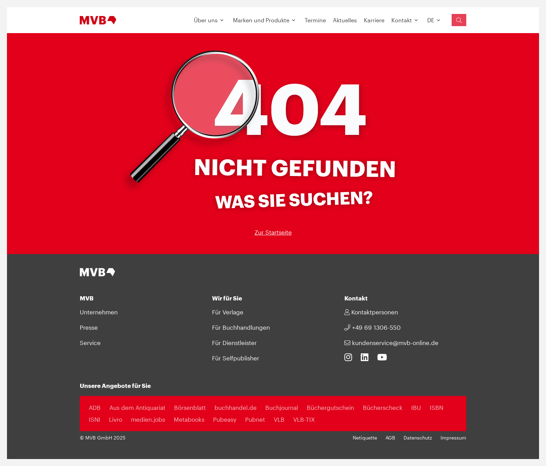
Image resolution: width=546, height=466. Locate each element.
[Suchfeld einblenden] (459, 20)
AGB (390, 438)
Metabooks (189, 419)
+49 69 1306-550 (372, 327)
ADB (95, 407)
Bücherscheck (383, 407)
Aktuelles (345, 20)
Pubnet (255, 419)
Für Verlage (227, 311)
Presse (89, 327)
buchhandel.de (235, 407)
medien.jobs (148, 419)
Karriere (374, 20)
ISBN (436, 407)
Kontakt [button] (401, 20)
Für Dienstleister (234, 342)
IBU (416, 407)
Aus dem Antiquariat (137, 407)
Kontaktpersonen (371, 311)
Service (90, 342)
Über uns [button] (206, 20)
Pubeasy (224, 419)
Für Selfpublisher (235, 357)
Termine (315, 20)
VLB (279, 419)
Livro (115, 419)
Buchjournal (281, 407)
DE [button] (430, 20)
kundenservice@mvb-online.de (391, 342)
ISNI (94, 419)
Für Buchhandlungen (241, 327)
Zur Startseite (273, 232)
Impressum (453, 438)
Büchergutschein (330, 407)
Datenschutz (418, 438)
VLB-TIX (304, 419)
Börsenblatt (190, 407)
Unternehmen (99, 311)
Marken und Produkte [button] (261, 20)
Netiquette (365, 438)
